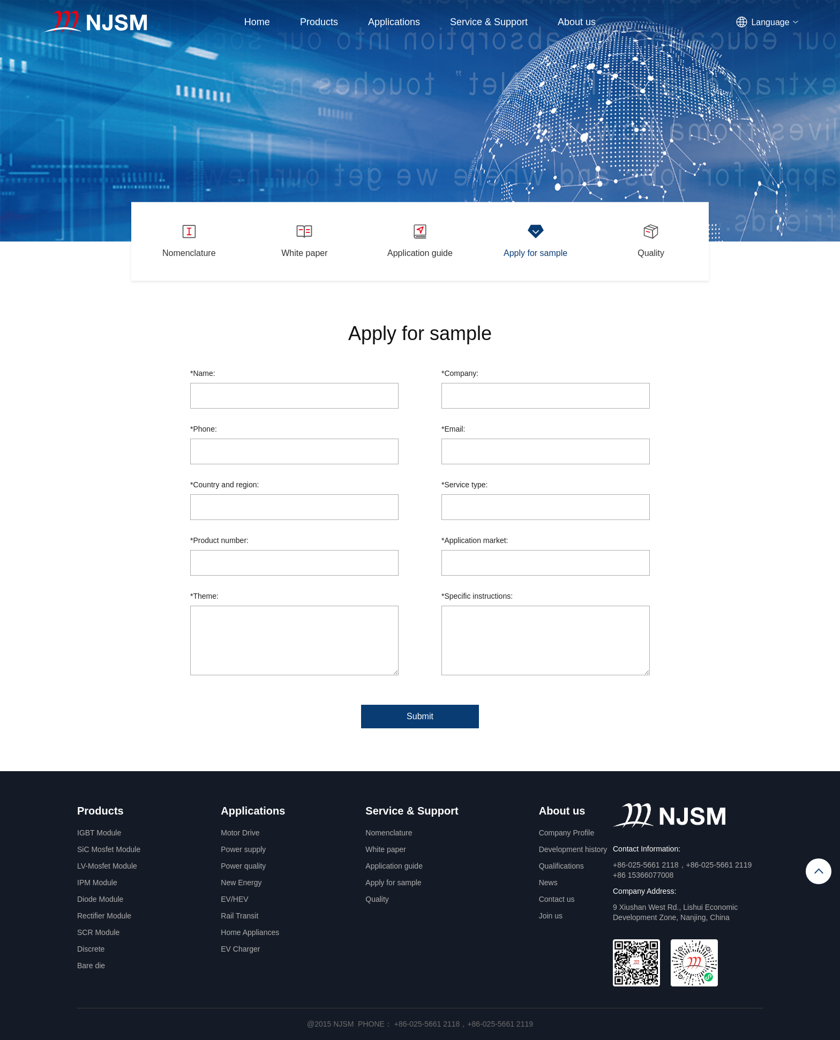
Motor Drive (240, 832)
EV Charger (240, 949)
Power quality (243, 866)
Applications (394, 22)
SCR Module (98, 932)
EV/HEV (234, 899)
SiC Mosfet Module (108, 849)
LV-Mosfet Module (107, 866)
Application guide (394, 866)
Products (319, 22)
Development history (573, 849)
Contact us (557, 899)
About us (577, 22)
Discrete (90, 949)
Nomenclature (388, 832)
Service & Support (489, 22)
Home (257, 22)
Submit (420, 716)
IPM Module (97, 882)
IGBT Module (99, 832)
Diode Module (100, 899)
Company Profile (567, 832)
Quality (377, 899)
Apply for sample (393, 882)
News (548, 882)
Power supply (243, 849)
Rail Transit (239, 915)
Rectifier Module (104, 915)
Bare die (91, 965)
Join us (550, 915)
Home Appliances (250, 932)
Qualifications (561, 866)
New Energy (241, 882)
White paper (385, 849)
